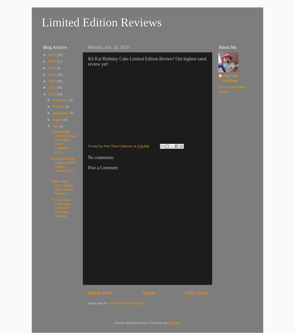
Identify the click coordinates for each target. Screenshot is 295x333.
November (60, 100)
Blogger (174, 323)
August (58, 120)
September (61, 113)
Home (148, 293)
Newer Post (100, 293)
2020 (52, 94)
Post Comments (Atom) (125, 303)
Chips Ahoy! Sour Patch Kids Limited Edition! (62, 187)
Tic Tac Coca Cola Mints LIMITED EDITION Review (61, 208)
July (55, 126)
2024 (52, 68)
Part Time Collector (231, 78)
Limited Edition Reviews (102, 22)
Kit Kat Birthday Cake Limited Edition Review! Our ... (63, 167)
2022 (52, 81)
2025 (52, 61)
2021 (52, 87)
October (58, 106)
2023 (52, 75)
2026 (52, 55)
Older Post (196, 293)
